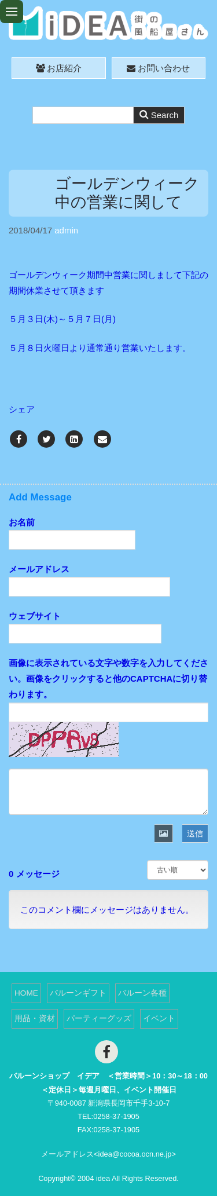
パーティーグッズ (99, 1018)
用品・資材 (34, 1018)
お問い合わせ (158, 68)
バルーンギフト (78, 993)
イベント (159, 1018)
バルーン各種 (142, 993)
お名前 (22, 522)
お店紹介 (59, 68)
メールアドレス (39, 569)
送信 (195, 833)
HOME (26, 993)
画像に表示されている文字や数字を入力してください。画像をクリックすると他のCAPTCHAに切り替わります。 (108, 678)
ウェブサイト (35, 616)
